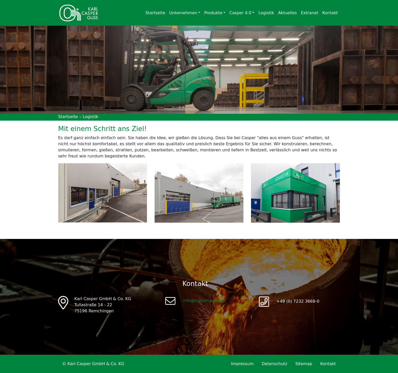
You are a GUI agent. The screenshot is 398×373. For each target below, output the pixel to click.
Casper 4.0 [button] (240, 12)
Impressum (242, 363)
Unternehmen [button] (183, 12)
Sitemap (303, 363)
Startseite (155, 12)
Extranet (309, 12)
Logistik (266, 12)
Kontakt (330, 12)
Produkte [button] (213, 12)
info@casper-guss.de (204, 300)
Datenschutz (274, 363)
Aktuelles (287, 12)
